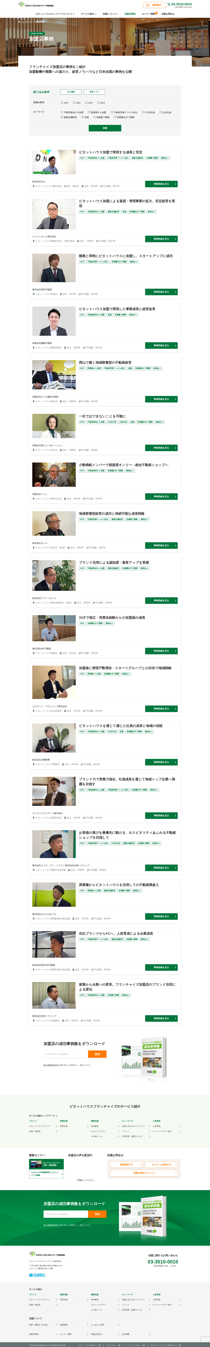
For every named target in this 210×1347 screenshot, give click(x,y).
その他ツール (96, 1136)
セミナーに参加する (161, 1164)
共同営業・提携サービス (132, 1136)
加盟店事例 (130, 14)
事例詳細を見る (161, 184)
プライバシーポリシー (134, 1344)
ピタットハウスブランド (39, 1126)
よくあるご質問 (97, 1324)
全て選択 (71, 92)
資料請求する (126, 1164)
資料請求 (156, 5)
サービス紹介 (35, 1289)
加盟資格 (64, 1324)
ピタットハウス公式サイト (88, 1344)
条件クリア (94, 92)
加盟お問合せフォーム (144, 1172)
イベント (125, 1131)
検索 (105, 128)
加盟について (35, 1317)
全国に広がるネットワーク (133, 1126)
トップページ (25, 22)
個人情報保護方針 (51, 1065)
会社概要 (125, 1333)
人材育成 (156, 1126)
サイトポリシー (112, 1344)
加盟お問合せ (167, 14)
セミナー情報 (149, 13)
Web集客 (95, 1126)
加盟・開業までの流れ (38, 1324)
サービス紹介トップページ (42, 1116)
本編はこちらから (85, 1179)
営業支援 (64, 1126)
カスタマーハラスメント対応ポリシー (164, 1344)
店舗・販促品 (34, 1131)
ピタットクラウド (98, 1131)
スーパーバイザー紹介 (162, 1131)
